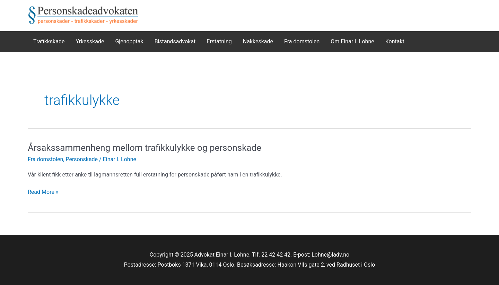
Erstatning (219, 41)
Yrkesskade (90, 41)
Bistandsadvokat (175, 41)
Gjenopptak (129, 41)
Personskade (81, 159)
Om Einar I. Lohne (352, 41)
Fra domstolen (301, 41)
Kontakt (394, 41)
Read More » (43, 192)
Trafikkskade (48, 41)
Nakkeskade (258, 41)
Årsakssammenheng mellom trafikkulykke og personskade (144, 147)
